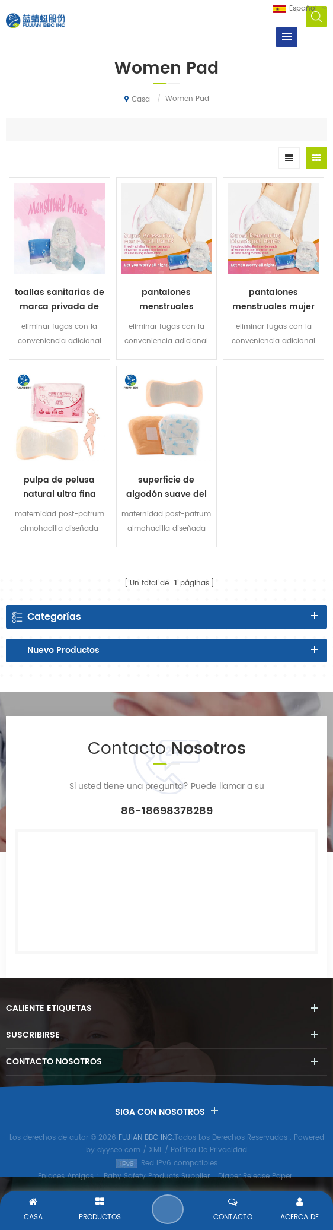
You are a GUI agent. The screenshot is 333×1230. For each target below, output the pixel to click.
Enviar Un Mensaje (168, 1209)
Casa (137, 99)
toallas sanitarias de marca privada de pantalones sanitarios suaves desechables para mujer (59, 300)
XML (155, 1150)
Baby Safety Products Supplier (157, 1176)
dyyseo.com (118, 1150)
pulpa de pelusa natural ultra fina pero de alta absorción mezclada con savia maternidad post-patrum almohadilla (59, 487)
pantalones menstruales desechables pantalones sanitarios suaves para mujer (166, 300)
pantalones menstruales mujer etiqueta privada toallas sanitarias (273, 300)
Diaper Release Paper (255, 1176)
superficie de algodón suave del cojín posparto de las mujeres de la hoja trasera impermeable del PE (166, 487)
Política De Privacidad (209, 1150)
